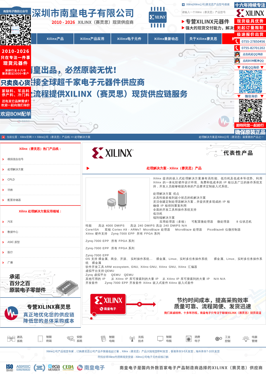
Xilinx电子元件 (129, 39)
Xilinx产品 (55, 39)
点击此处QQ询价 (253, 54)
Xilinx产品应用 (92, 39)
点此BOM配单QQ (253, 60)
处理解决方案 (82, 137)
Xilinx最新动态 (166, 39)
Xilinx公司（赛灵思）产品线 (53, 137)
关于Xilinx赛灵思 (203, 39)
